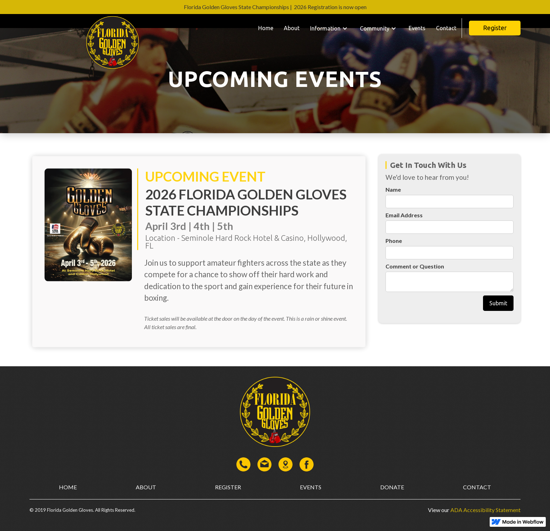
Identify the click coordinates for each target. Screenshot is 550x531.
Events (417, 28)
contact (477, 487)
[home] (112, 28)
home (68, 487)
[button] (330, 28)
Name (393, 189)
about (146, 487)
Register (495, 28)
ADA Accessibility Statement (485, 509)
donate (392, 487)
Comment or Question (414, 266)
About (292, 28)
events (310, 487)
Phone (393, 240)
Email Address (404, 215)
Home (265, 28)
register (228, 487)
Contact (446, 28)
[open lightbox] (88, 254)
